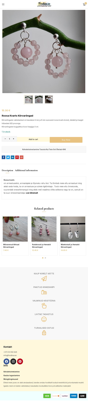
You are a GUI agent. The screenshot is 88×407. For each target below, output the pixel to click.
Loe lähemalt (32, 193)
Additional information (26, 170)
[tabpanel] (15, 235)
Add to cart (34, 139)
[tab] (8, 172)
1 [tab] (42, 257)
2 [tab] (45, 257)
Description (7, 170)
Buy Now (68, 139)
